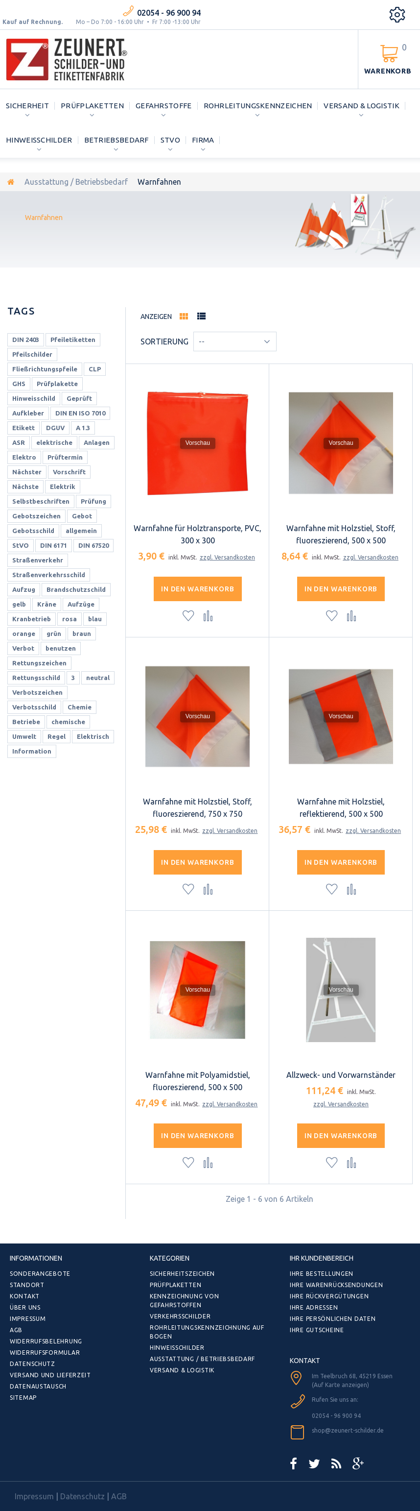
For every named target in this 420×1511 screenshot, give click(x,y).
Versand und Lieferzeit (50, 1375)
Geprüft (79, 398)
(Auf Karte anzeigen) (340, 1385)
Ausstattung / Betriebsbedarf (76, 181)
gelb (19, 604)
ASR (18, 442)
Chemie (80, 707)
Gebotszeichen (36, 515)
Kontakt (25, 1296)
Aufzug (23, 589)
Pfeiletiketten (72, 339)
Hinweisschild (33, 398)
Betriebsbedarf (116, 140)
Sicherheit (27, 105)
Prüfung (93, 501)
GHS (18, 383)
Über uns (25, 1307)
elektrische (54, 442)
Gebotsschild (33, 530)
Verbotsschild (34, 707)
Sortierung (164, 341)
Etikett (23, 427)
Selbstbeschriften (41, 501)
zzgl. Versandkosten (227, 557)
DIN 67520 (93, 545)
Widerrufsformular (45, 1352)
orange (23, 633)
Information (31, 751)
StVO (170, 140)
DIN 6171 (53, 545)
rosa (69, 618)
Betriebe (26, 721)
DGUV (55, 427)
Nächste (25, 486)
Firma (203, 140)
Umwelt (24, 736)
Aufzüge (81, 604)
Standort (27, 1285)
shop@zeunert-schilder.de (348, 1430)
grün (54, 633)
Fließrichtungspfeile (44, 369)
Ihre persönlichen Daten (333, 1319)
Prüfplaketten (92, 105)
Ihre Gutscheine (317, 1330)
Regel (56, 736)
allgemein (81, 530)
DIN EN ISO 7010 (80, 413)
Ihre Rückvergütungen (329, 1296)
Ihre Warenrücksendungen (336, 1285)
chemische (68, 721)
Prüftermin (65, 457)
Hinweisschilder (39, 140)
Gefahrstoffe (164, 105)
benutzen (61, 648)
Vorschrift (69, 471)
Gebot (82, 515)
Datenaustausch (38, 1386)
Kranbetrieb (31, 618)
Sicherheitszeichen (182, 1273)
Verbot (23, 648)
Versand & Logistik (361, 105)
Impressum (28, 1319)
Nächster (27, 471)
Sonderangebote (40, 1273)
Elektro (24, 457)
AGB (16, 1330)
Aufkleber (28, 413)
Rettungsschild (36, 677)
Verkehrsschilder (180, 1316)
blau (95, 618)
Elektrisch (93, 736)
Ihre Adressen (314, 1307)
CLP (95, 369)
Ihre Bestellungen (321, 1273)
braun (81, 633)
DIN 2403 (25, 339)
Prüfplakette (57, 383)
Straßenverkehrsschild (48, 574)
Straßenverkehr (37, 560)
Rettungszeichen (39, 662)
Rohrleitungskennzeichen (258, 105)
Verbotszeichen (37, 692)
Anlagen (97, 442)
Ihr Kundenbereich (321, 1258)
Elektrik (62, 486)
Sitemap (23, 1397)
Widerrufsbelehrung (46, 1341)
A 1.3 (83, 427)
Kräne (46, 604)
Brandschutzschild (76, 589)
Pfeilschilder (32, 354)
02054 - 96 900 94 (169, 12)
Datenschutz (32, 1364)
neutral (98, 677)
